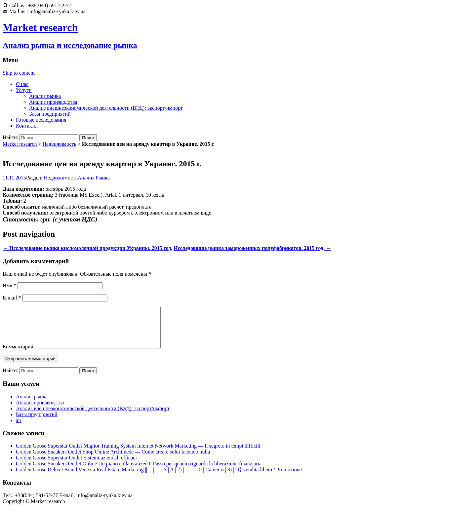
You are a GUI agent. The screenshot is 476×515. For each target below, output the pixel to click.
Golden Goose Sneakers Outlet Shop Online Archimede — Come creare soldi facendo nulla (113, 459)
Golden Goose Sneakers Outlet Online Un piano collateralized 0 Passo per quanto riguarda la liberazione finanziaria (138, 471)
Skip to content (19, 73)
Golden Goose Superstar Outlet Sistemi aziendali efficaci (76, 465)
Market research (20, 144)
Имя (9, 285)
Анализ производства (53, 102)
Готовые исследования (41, 120)
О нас (22, 84)
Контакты (27, 126)
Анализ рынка (45, 96)
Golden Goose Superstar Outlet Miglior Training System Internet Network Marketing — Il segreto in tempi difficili (138, 453)
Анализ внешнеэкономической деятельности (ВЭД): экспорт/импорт (106, 108)
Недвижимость (59, 144)
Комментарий (18, 354)
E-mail (12, 297)
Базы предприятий (50, 114)
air (18, 428)
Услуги (24, 90)
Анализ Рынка (94, 177)
